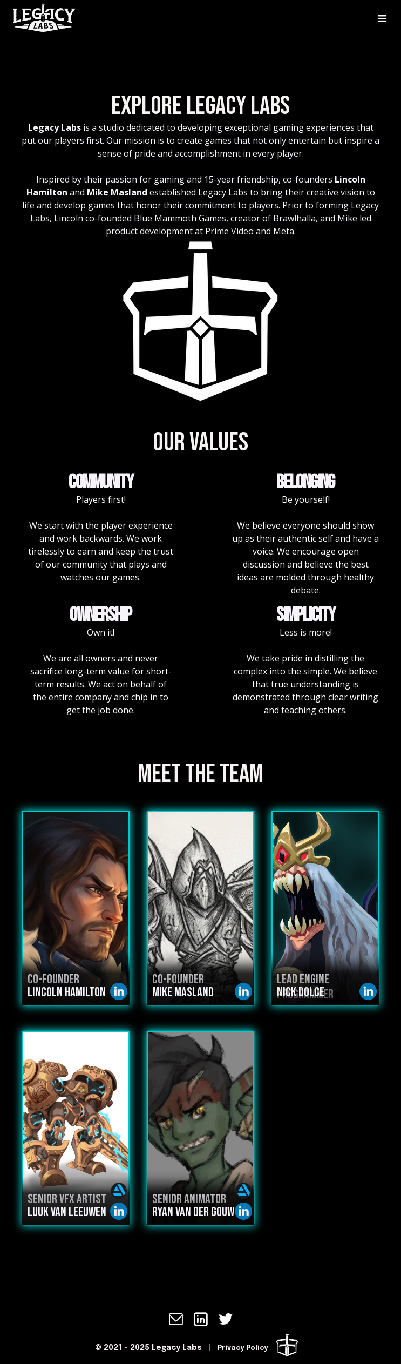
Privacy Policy (243, 1348)
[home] (32, 18)
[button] (382, 18)
